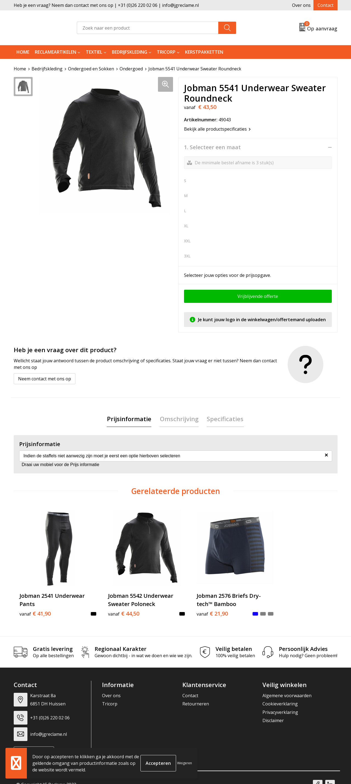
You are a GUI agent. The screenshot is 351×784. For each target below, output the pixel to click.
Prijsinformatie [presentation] (129, 419)
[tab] (129, 419)
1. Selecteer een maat (212, 147)
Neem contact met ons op (44, 379)
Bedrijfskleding (129, 52)
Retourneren (195, 696)
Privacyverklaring (280, 705)
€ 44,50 (116, 606)
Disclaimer (273, 713)
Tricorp (166, 52)
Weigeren (184, 763)
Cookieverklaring (280, 696)
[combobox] (148, 28)
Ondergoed (131, 69)
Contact (325, 5)
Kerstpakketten (204, 52)
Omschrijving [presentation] (179, 419)
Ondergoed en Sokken (91, 69)
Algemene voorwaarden (287, 688)
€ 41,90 (35, 606)
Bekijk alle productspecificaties (217, 129)
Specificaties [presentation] (225, 419)
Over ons (301, 5)
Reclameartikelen (55, 52)
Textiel (94, 52)
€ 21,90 (197, 606)
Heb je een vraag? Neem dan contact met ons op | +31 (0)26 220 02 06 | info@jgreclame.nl (106, 5)
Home (22, 52)
